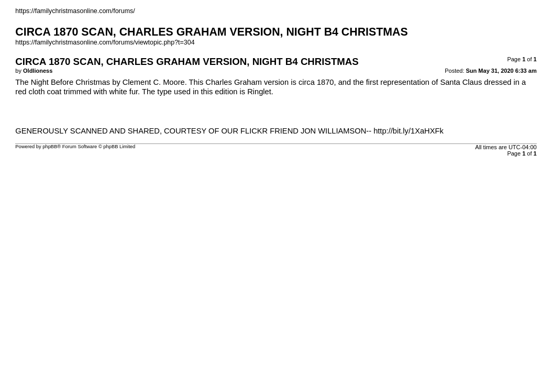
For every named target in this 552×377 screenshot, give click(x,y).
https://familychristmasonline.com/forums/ (75, 11)
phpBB (49, 146)
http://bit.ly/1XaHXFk (408, 131)
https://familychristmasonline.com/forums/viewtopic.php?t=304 (104, 42)
